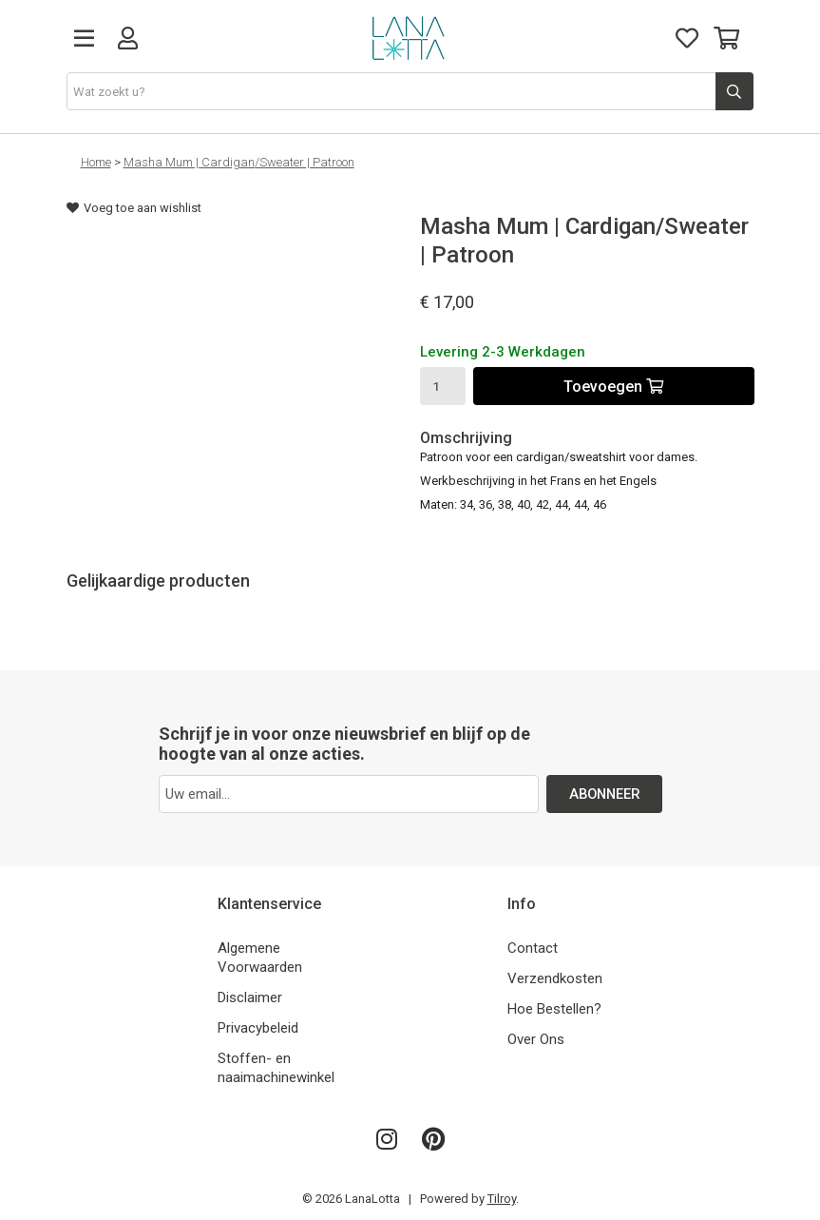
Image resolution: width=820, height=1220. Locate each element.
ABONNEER (603, 794)
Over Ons (535, 1039)
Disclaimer (250, 997)
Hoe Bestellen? (554, 1008)
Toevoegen (613, 387)
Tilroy (501, 1198)
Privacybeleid (258, 1027)
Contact (532, 948)
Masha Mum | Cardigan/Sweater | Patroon (239, 162)
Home (96, 162)
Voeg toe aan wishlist (134, 208)
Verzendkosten (554, 978)
